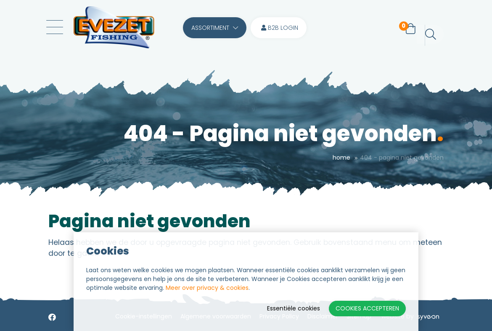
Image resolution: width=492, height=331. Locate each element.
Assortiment (214, 28)
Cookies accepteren (367, 308)
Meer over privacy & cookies (207, 288)
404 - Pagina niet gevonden (402, 157)
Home (341, 157)
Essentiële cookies (293, 308)
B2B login (279, 28)
